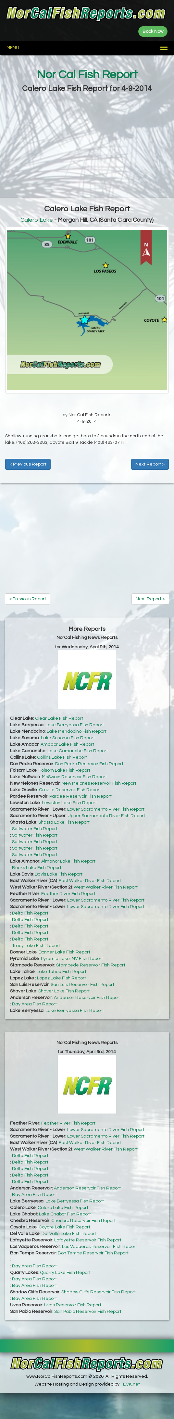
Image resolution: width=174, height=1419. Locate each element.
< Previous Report (27, 464)
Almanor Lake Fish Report (68, 861)
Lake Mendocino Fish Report (76, 731)
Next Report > (150, 464)
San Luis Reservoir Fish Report (82, 984)
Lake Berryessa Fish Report (74, 725)
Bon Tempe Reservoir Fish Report (93, 1253)
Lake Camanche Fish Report (77, 751)
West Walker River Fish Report (106, 887)
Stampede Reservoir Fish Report (90, 965)
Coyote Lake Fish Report (64, 1227)
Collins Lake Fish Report (62, 757)
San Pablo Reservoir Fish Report (87, 1311)
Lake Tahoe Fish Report (61, 971)
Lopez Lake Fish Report (61, 978)
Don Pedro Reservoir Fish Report (89, 764)
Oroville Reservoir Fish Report (70, 790)
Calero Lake (36, 220)
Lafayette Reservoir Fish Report (87, 1240)
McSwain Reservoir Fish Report (74, 777)
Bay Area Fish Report (34, 1004)
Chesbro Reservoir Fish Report (83, 1220)
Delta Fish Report (30, 913)
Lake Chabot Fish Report (65, 1214)
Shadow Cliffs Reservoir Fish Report (98, 1292)
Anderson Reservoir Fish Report (87, 997)
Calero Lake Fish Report (63, 1207)
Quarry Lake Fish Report (65, 1272)
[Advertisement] (87, 146)
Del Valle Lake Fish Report (69, 1233)
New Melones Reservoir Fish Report (99, 783)
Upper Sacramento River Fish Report (106, 816)
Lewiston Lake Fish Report (69, 803)
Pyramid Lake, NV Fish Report (72, 958)
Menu (12, 47)
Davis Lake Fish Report (58, 874)
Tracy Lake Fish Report (36, 945)
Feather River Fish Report (68, 893)
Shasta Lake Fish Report (64, 822)
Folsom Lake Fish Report (64, 770)
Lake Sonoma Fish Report (68, 738)
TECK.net (130, 1384)
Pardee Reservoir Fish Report (80, 796)
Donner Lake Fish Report (64, 952)
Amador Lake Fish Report (67, 744)
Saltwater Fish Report (34, 829)
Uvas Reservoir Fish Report (72, 1305)
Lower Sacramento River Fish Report (105, 809)
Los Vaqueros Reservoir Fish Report (99, 1246)
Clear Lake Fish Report (59, 718)
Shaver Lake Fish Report (64, 991)
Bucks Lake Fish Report (36, 867)
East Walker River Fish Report (90, 880)
